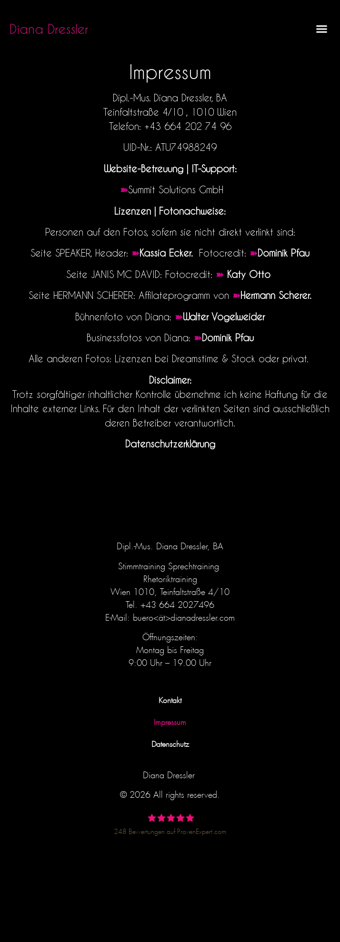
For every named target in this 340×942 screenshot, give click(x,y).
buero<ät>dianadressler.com (184, 616)
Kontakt (170, 699)
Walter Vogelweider (224, 316)
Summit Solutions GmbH (175, 189)
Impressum (170, 721)
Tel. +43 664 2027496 (170, 603)
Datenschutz (170, 743)
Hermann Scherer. (275, 295)
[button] (322, 29)
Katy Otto (250, 274)
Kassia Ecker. (168, 252)
